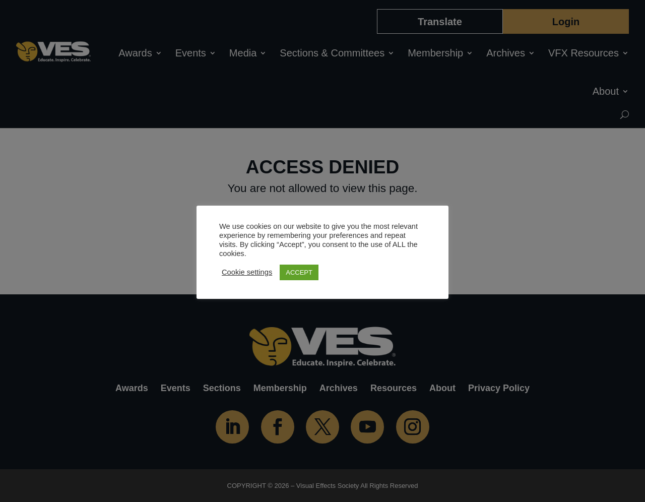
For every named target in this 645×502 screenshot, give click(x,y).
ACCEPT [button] (299, 272)
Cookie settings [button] (247, 272)
